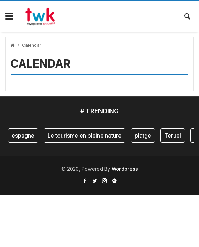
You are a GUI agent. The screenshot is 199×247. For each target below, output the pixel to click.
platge (143, 135)
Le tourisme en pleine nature (85, 135)
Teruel (172, 135)
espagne (23, 135)
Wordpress (125, 169)
